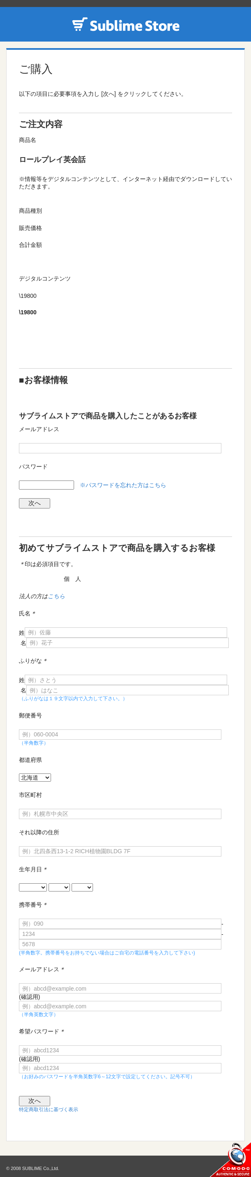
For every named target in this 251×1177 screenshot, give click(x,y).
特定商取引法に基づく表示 (48, 1109)
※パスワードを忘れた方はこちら (123, 485)
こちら (56, 596)
